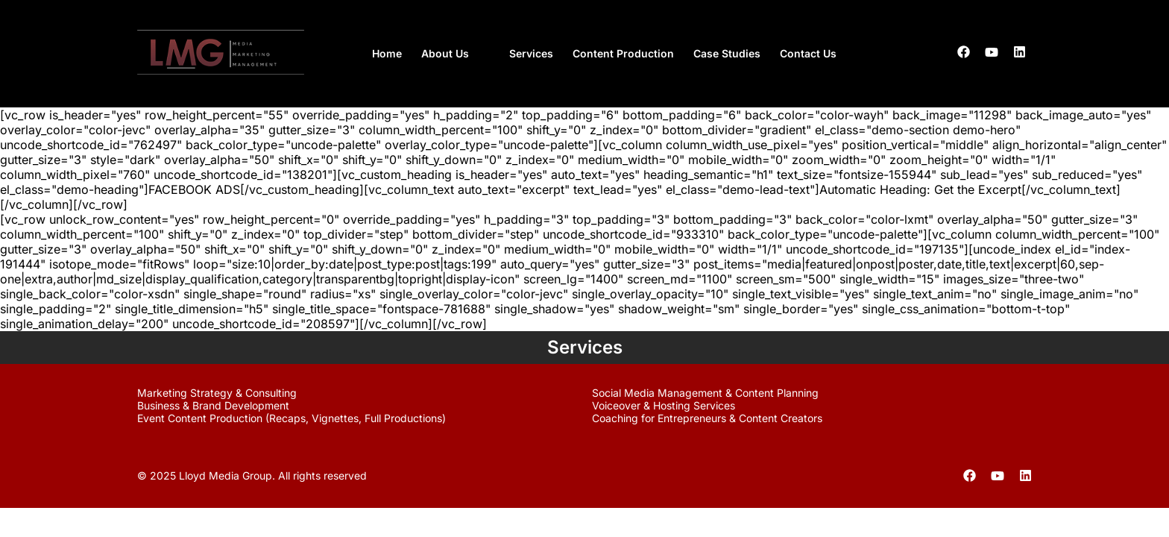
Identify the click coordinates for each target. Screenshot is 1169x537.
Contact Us (808, 53)
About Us (445, 53)
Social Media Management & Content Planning (705, 392)
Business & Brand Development (213, 405)
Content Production (623, 53)
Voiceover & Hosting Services (663, 405)
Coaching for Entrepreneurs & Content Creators (707, 418)
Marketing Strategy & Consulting (217, 392)
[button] (456, 53)
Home (387, 53)
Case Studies (726, 53)
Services (531, 53)
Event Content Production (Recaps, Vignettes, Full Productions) (291, 418)
